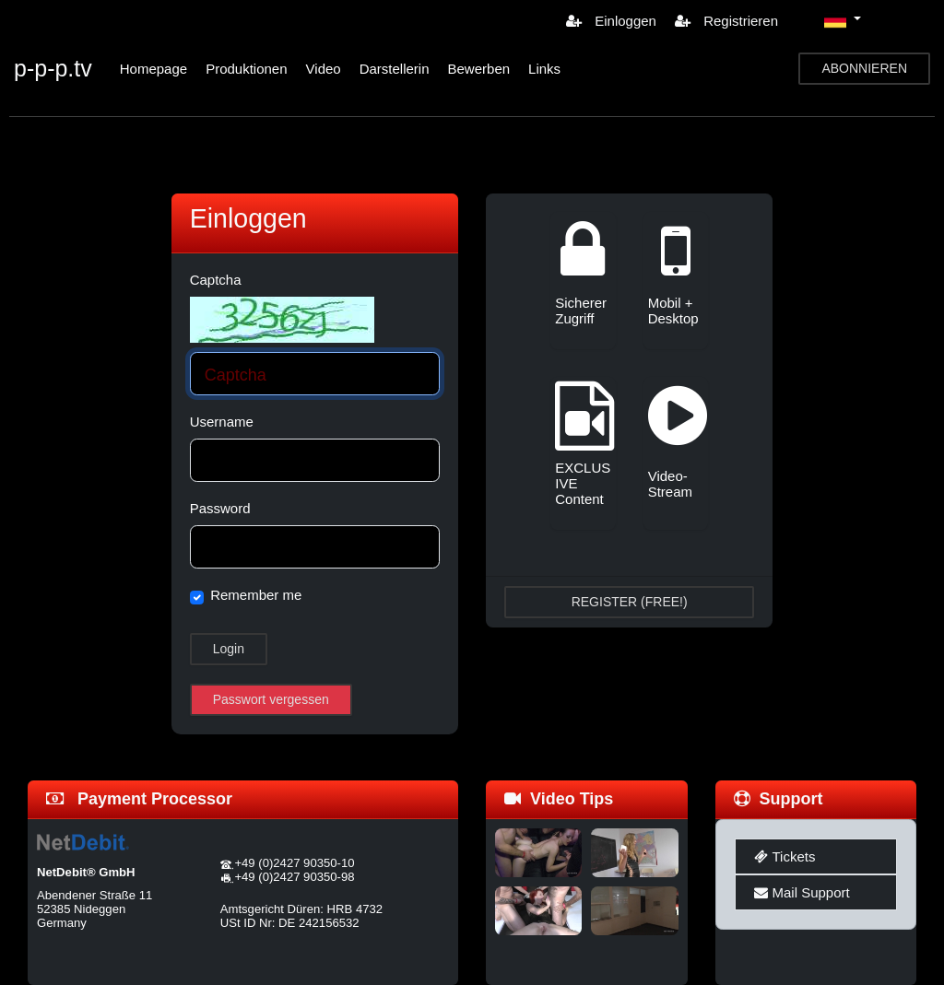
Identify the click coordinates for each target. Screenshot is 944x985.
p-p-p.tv (53, 68)
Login (228, 648)
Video (323, 68)
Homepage (153, 68)
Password (220, 508)
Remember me (255, 595)
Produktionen (246, 68)
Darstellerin (395, 68)
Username (222, 421)
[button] (842, 20)
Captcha (216, 279)
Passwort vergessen (271, 699)
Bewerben (479, 68)
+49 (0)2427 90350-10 (294, 863)
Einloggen (611, 21)
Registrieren (726, 21)
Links (544, 68)
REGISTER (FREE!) (630, 601)
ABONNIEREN (864, 68)
